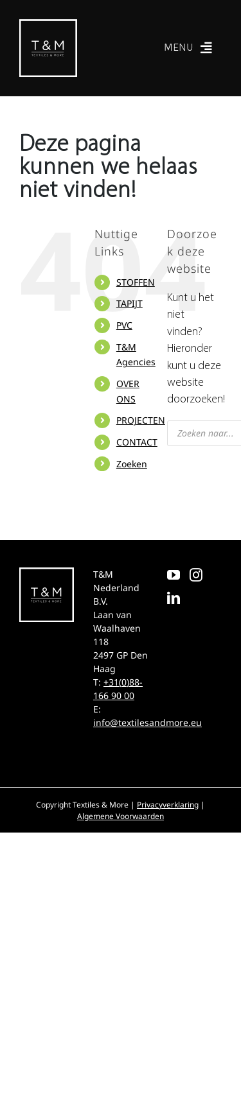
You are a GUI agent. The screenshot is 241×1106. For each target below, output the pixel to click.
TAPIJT (129, 303)
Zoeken (131, 464)
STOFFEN (135, 282)
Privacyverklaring (168, 804)
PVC (124, 325)
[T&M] (48, 24)
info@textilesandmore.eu (147, 722)
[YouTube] (173, 575)
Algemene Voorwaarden (120, 816)
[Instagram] (196, 575)
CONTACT (136, 442)
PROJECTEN (140, 420)
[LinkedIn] (173, 598)
